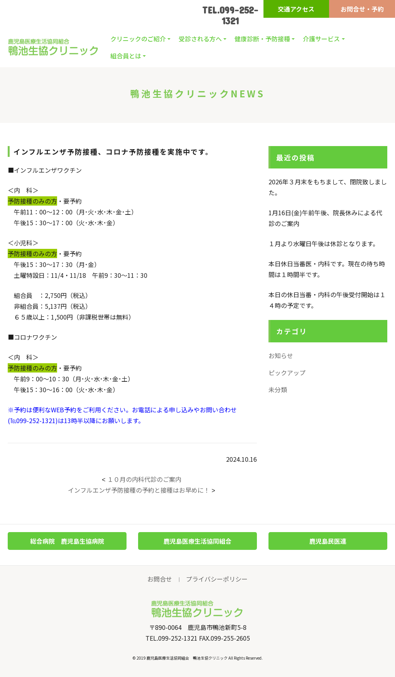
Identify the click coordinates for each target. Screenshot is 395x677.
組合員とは (125, 55)
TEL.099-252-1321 (230, 15)
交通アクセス (296, 9)
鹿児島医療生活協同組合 (197, 541)
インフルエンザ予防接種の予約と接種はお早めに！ (139, 490)
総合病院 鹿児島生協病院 (67, 541)
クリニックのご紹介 (138, 38)
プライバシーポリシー (217, 578)
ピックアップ (287, 372)
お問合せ (159, 578)
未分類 (277, 389)
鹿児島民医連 (327, 541)
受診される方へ (200, 38)
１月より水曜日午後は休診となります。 (323, 243)
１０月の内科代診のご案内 (144, 479)
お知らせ (280, 355)
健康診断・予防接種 (262, 38)
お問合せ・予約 (362, 9)
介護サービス (321, 38)
